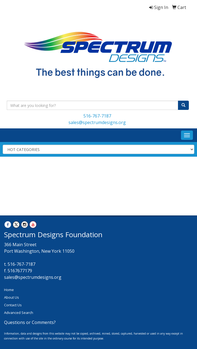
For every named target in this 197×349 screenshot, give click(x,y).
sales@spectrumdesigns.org (97, 122)
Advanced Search (18, 312)
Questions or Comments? (30, 322)
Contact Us (13, 304)
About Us (11, 297)
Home (9, 289)
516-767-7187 (97, 116)
